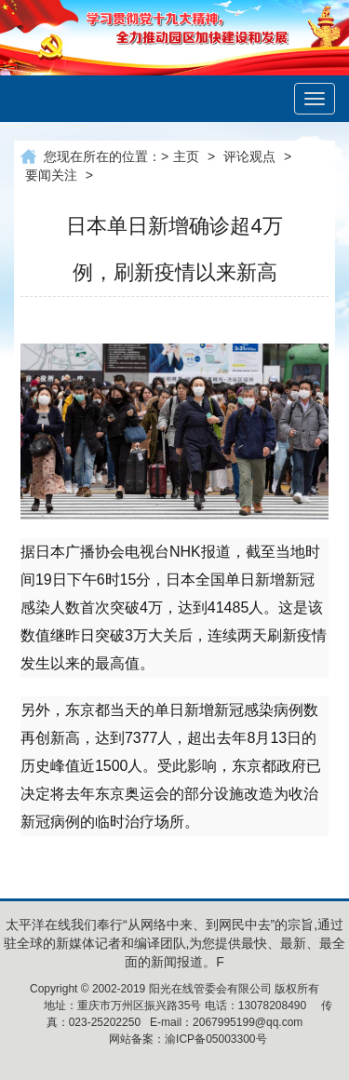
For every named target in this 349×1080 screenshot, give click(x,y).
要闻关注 (51, 175)
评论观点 (249, 156)
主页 (186, 156)
